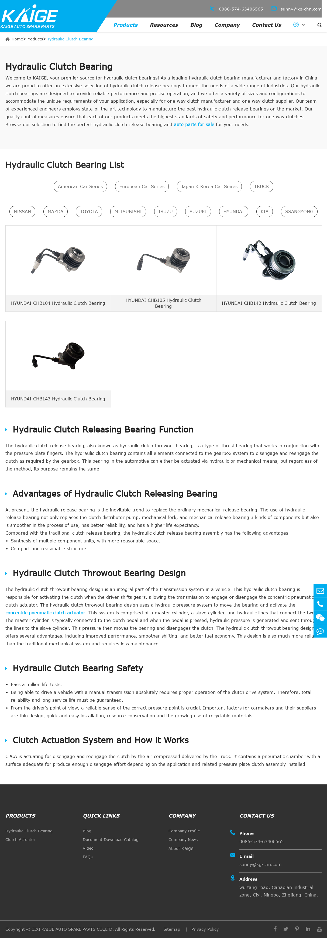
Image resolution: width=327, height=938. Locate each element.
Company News (183, 839)
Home (17, 39)
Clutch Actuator (20, 839)
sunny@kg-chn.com (296, 8)
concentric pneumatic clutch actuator (45, 612)
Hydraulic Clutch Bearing (70, 39)
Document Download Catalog (111, 839)
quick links (101, 816)
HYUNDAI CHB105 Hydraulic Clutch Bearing (163, 302)
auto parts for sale (194, 124)
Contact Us (266, 25)
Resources (164, 25)
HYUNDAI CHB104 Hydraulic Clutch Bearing (58, 302)
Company (227, 25)
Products (125, 25)
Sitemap (172, 929)
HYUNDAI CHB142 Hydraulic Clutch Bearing (269, 302)
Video (88, 848)
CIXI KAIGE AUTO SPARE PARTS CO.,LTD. (73, 929)
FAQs (87, 856)
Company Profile (184, 831)
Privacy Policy (205, 929)
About (181, 848)
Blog (196, 25)
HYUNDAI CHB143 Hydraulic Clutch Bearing (58, 398)
